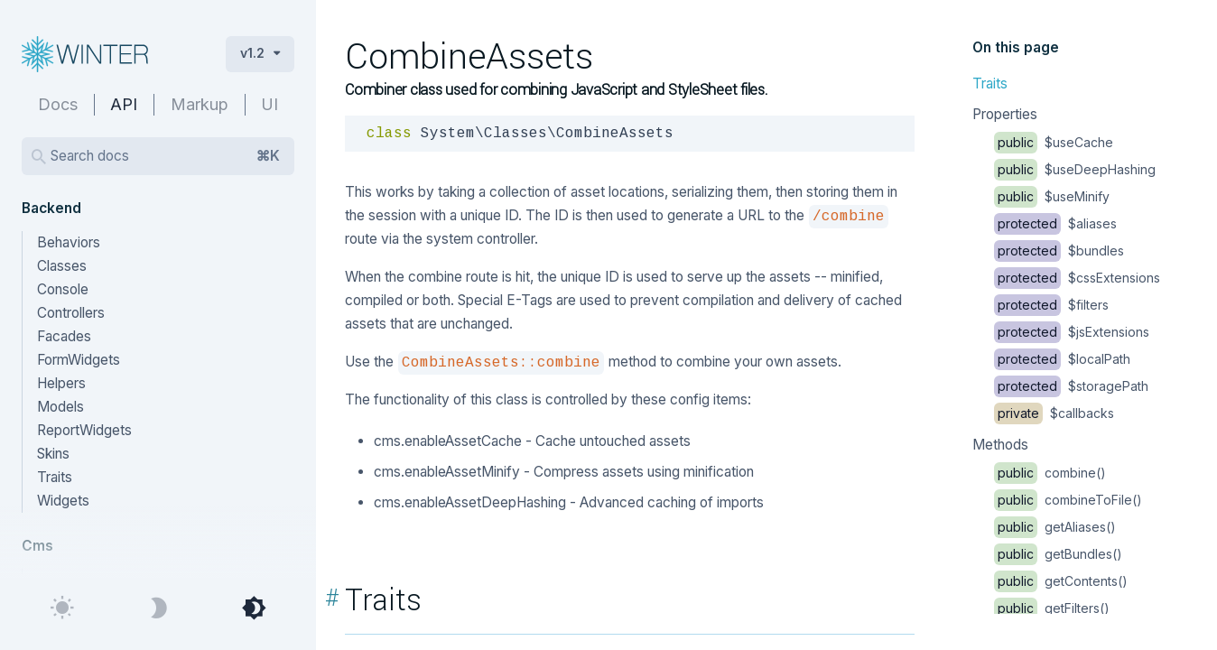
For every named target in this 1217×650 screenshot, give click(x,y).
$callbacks (1054, 413)
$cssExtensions (1077, 277)
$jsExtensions (1071, 331)
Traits (990, 83)
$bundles (1059, 250)
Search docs (165, 156)
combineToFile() (1068, 499)
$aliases (1055, 223)
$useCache (1053, 142)
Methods (1000, 444)
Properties (1004, 114)
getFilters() (1052, 608)
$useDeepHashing (1075, 169)
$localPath (1062, 359)
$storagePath (1071, 386)
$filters (1051, 304)
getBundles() (1058, 554)
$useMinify (1052, 196)
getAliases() (1055, 526)
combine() (1050, 472)
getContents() (1061, 581)
